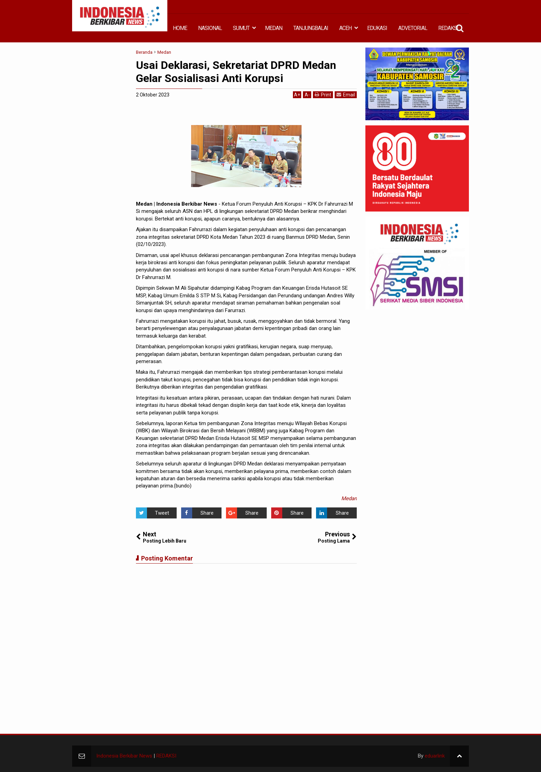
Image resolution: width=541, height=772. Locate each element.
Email (345, 94)
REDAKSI (448, 28)
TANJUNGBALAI (310, 28)
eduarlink (435, 756)
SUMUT (241, 28)
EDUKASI (377, 28)
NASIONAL (210, 28)
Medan (349, 498)
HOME (180, 28)
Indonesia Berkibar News (124, 756)
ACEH (345, 28)
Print (323, 94)
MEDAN (273, 28)
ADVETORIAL (412, 28)
